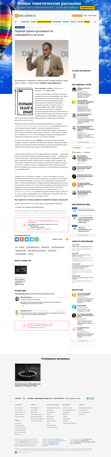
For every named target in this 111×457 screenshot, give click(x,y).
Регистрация (92, 15)
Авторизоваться (32, 229)
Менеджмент (57, 22)
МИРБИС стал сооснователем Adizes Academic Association (81, 255)
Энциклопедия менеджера (69, 423)
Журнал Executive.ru (20, 414)
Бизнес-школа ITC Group (84, 226)
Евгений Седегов (82, 195)
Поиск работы (34, 410)
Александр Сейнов (82, 117)
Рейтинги (49, 414)
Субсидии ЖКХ (81, 305)
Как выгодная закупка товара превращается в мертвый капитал (84, 192)
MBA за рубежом (51, 412)
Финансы (66, 22)
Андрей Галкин (81, 161)
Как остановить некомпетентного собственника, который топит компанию (84, 158)
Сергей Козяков (81, 178)
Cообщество (18, 404)
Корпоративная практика (69, 410)
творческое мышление (58, 247)
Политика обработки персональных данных (25, 445)
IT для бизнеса (66, 418)
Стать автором (77, 15)
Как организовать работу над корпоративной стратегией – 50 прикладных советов (85, 128)
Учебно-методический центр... (85, 215)
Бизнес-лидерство (67, 407)
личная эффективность (33, 247)
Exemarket (65, 421)
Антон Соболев (81, 318)
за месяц (87, 152)
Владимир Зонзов (48, 294)
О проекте (18, 398)
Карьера (33, 22)
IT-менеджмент (66, 412)
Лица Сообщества (19, 407)
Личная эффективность (36, 414)
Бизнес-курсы (50, 416)
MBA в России (50, 410)
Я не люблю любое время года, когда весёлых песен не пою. (85, 315)
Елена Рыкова (81, 330)
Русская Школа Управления (85, 208)
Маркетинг (65, 414)
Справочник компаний (36, 421)
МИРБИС (87, 22)
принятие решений (21, 250)
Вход (85, 15)
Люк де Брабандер (21, 254)
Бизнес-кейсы (50, 418)
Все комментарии (83, 142)
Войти (29, 327)
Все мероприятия (83, 235)
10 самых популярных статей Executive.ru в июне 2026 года (85, 184)
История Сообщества (20, 412)
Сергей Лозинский (82, 105)
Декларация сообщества (43, 398)
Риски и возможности (84, 412)
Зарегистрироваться (46, 229)
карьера (22, 247)
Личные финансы (83, 410)
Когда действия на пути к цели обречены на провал (85, 175)
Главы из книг (19, 277)
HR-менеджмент (35, 407)
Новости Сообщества (20, 432)
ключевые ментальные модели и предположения (49, 215)
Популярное (77, 148)
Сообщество (25, 22)
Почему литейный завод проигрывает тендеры (84, 167)
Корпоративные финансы (85, 407)
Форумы (80, 22)
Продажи (65, 416)
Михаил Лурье (81, 296)
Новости (73, 22)
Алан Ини (30, 254)
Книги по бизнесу (51, 421)
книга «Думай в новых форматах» (37, 250)
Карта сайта (45, 445)
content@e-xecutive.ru (53, 443)
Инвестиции (82, 414)
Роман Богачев (81, 170)
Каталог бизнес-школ (52, 427)
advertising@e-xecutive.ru (53, 441)
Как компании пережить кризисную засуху (84, 114)
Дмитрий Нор (80, 132)
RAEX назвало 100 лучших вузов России (82, 246)
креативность (45, 247)
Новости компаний (19, 425)
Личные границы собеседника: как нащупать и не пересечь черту (85, 102)
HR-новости (17, 434)
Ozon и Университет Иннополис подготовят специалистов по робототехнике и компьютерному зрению (83, 267)
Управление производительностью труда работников (85, 229)
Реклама (30, 398)
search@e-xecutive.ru (58, 439)
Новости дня (18, 423)
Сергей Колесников (82, 307)
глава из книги (52, 250)
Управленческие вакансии (37, 418)
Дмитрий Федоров (36, 294)
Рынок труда (34, 412)
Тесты (48, 423)
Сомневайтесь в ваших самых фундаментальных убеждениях (33, 126)
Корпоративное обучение (53, 407)
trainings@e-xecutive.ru (60, 440)
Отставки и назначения (20, 427)
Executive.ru (24, 441)
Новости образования (20, 430)
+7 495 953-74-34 (88, 439)
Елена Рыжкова (81, 91)
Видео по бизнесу (51, 425)
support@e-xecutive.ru (54, 444)
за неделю (77, 152)
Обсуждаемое (89, 148)
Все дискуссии (83, 341)
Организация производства (86, 210)
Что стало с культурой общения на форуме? (84, 294)
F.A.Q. (24, 398)
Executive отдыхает (19, 416)
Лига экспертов (18, 410)
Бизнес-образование (44, 22)
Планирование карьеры (36, 416)
